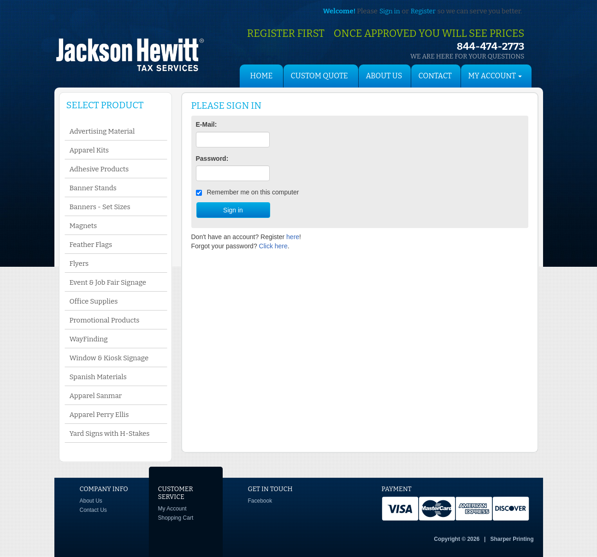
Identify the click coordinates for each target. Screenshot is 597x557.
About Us (384, 75)
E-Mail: (206, 124)
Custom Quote (319, 75)
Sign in (389, 11)
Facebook (260, 501)
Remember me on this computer (247, 192)
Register (423, 11)
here (292, 236)
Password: (212, 158)
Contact (435, 75)
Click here (273, 246)
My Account (172, 508)
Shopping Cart (176, 518)
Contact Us (93, 510)
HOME (261, 75)
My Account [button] (495, 75)
